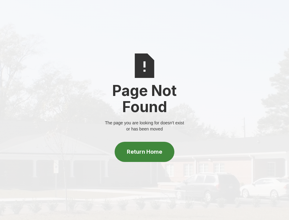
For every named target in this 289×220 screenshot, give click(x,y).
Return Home (144, 151)
